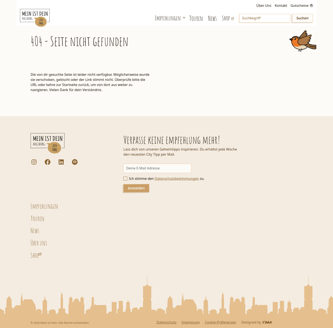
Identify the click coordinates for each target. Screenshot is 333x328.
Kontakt (281, 5)
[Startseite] (35, 18)
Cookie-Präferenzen (220, 322)
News (212, 18)
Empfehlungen (44, 206)
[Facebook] (47, 162)
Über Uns (263, 5)
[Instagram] (34, 162)
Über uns (39, 242)
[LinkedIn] (61, 162)
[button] (169, 17)
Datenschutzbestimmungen (177, 178)
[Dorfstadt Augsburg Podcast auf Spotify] (74, 162)
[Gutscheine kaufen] (302, 5)
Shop (35, 255)
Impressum (191, 322)
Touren (196, 18)
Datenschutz (166, 322)
